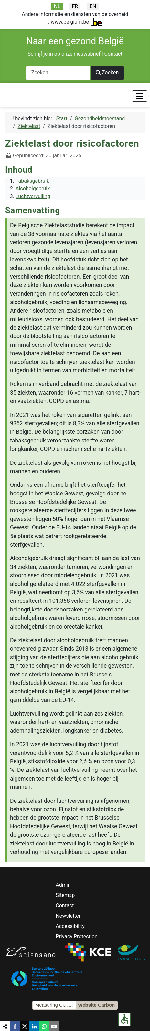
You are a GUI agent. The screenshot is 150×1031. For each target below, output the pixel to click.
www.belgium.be (70, 22)
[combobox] (58, 73)
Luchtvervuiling (33, 196)
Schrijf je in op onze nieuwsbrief (63, 54)
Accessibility (70, 926)
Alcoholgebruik (33, 189)
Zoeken (107, 72)
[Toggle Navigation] (139, 96)
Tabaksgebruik (32, 181)
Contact (113, 54)
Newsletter (68, 916)
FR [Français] (75, 6)
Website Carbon (96, 1005)
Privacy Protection (76, 936)
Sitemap (65, 895)
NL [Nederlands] (57, 6)
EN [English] (93, 6)
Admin (63, 885)
